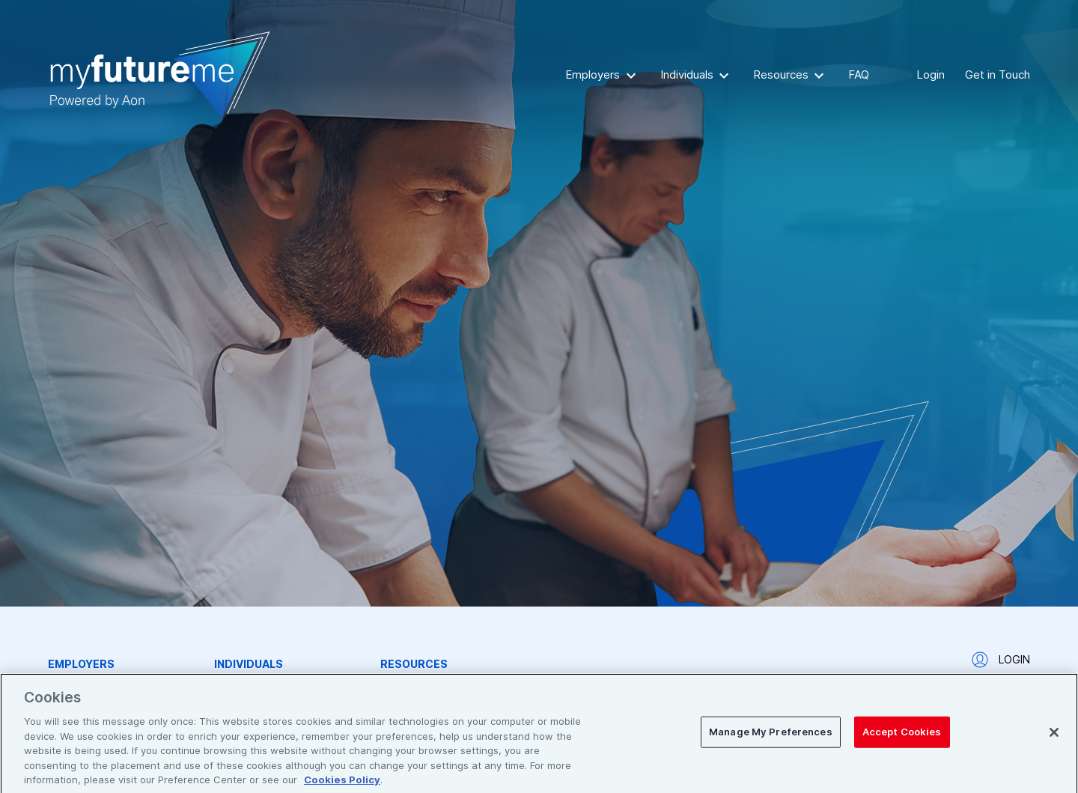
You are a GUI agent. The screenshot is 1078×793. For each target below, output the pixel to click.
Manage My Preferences (770, 736)
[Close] (1054, 736)
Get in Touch (997, 74)
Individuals (686, 74)
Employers (592, 74)
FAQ (858, 74)
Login (930, 74)
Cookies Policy (342, 784)
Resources (780, 74)
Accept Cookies (902, 736)
